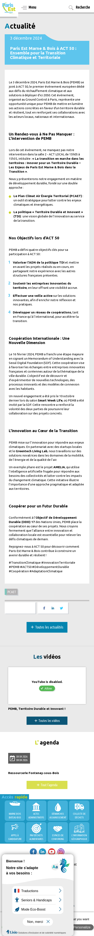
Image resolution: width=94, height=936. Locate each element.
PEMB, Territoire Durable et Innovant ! (36, 708)
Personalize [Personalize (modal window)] (82, 927)
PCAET (12, 592)
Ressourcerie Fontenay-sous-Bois (33, 773)
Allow (48, 688)
